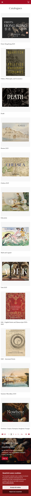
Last (29, 434)
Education (4, 218)
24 (22, 434)
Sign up (5, 458)
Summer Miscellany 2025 (8, 394)
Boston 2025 (5, 148)
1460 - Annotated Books (8, 359)
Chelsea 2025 (5, 183)
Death (2, 113)
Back (5, 434)
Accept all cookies (15, 487)
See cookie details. (8, 482)
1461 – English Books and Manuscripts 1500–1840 (14, 323)
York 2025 (4, 287)
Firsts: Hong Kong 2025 (8, 44)
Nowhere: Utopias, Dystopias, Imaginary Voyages (15, 428)
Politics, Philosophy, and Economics (11, 79)
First (2, 434)
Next (27, 434)
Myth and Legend (6, 252)
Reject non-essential (15, 491)
